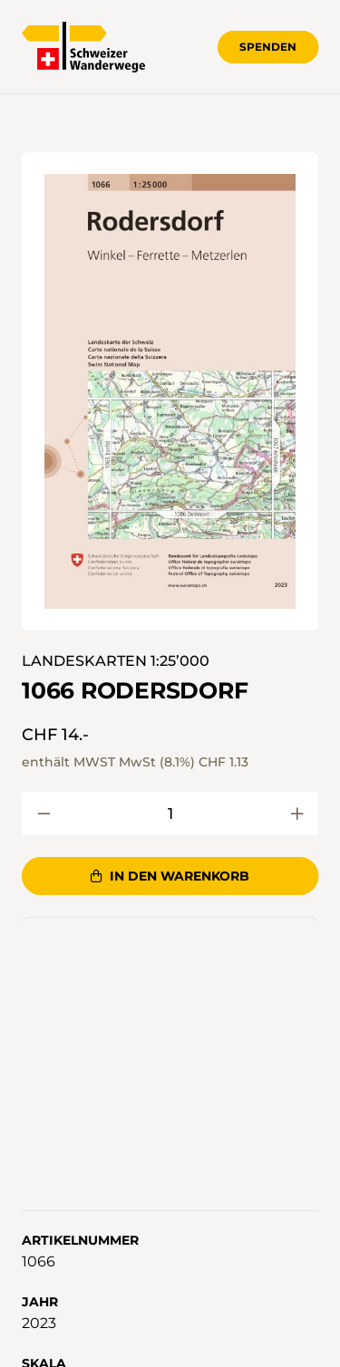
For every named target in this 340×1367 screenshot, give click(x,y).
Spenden (267, 46)
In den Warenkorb (169, 876)
